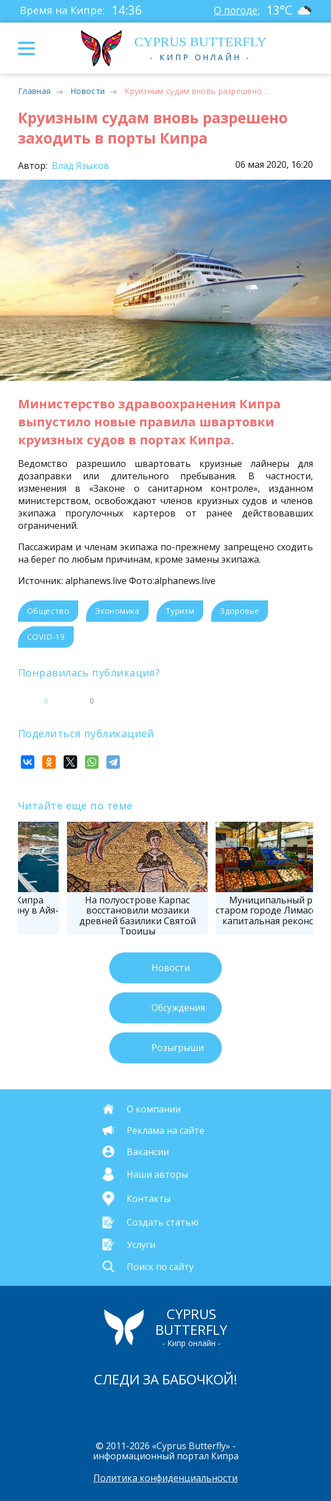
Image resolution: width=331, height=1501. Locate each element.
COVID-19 (46, 636)
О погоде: (235, 10)
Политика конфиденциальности (165, 1478)
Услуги (141, 1244)
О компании (154, 1108)
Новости (87, 91)
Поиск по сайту (160, 1266)
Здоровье (239, 610)
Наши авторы (157, 1174)
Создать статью (163, 1222)
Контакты (149, 1198)
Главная (34, 91)
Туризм (180, 610)
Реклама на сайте (165, 1130)
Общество (48, 610)
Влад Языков (79, 165)
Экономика (117, 610)
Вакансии (148, 1151)
